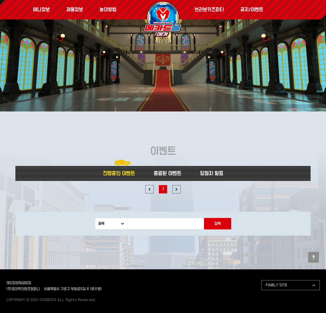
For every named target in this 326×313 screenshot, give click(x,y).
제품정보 (74, 9)
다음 (176, 189)
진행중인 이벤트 (119, 173)
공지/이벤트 (251, 9)
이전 (149, 189)
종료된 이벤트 (167, 173)
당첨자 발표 (211, 173)
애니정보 (41, 9)
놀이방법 (108, 9)
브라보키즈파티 (209, 9)
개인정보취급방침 (18, 283)
